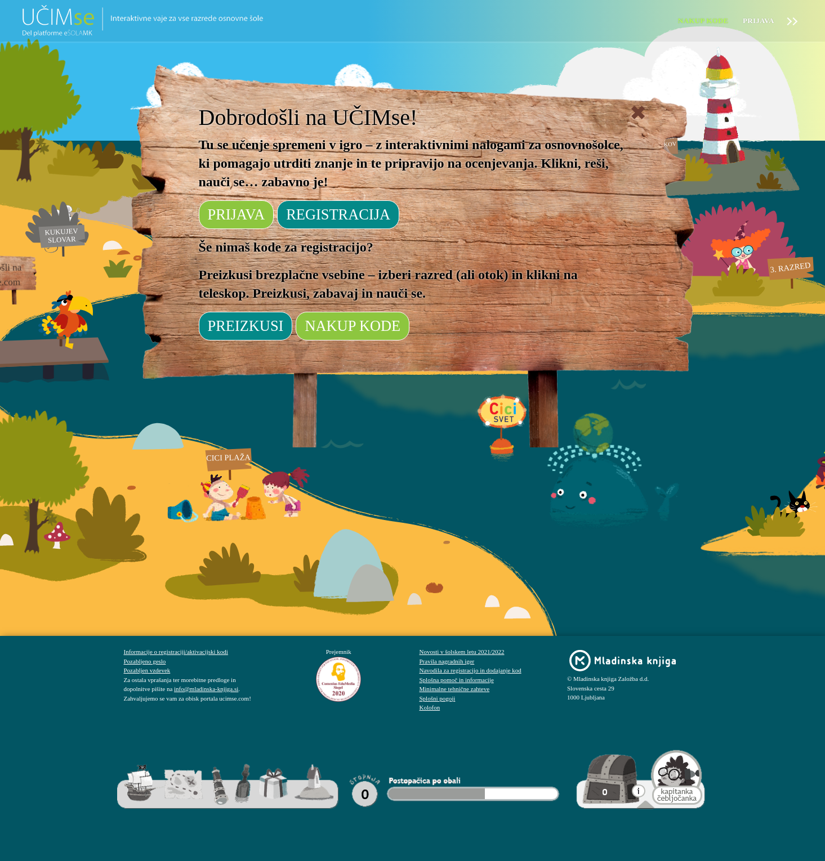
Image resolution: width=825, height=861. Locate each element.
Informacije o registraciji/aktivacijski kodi (176, 651)
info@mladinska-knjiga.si (206, 688)
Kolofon (430, 707)
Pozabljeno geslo (145, 661)
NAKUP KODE (352, 325)
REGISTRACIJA (338, 214)
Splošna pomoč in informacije (457, 679)
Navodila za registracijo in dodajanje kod (470, 670)
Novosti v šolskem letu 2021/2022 (462, 651)
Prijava (758, 20)
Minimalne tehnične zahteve (455, 688)
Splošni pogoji (438, 698)
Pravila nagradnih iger (447, 661)
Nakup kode (703, 20)
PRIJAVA (236, 214)
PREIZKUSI (246, 325)
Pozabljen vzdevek (147, 670)
